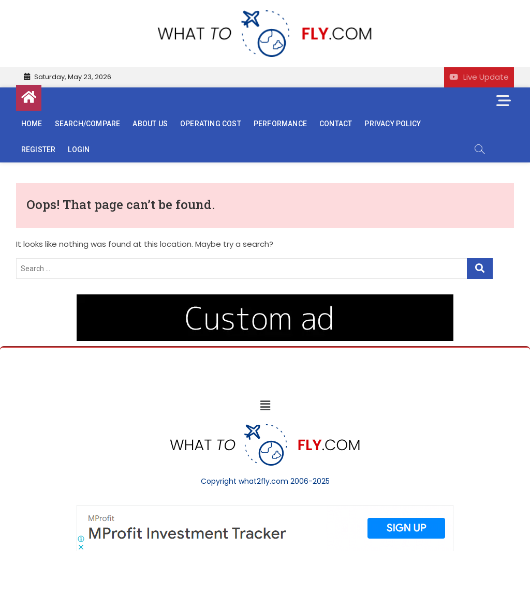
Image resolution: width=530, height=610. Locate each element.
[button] (265, 406)
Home (31, 124)
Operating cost (210, 124)
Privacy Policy (392, 124)
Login (79, 149)
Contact (335, 124)
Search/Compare (88, 124)
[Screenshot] (265, 510)
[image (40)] (265, 299)
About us (150, 124)
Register (38, 149)
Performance (280, 124)
